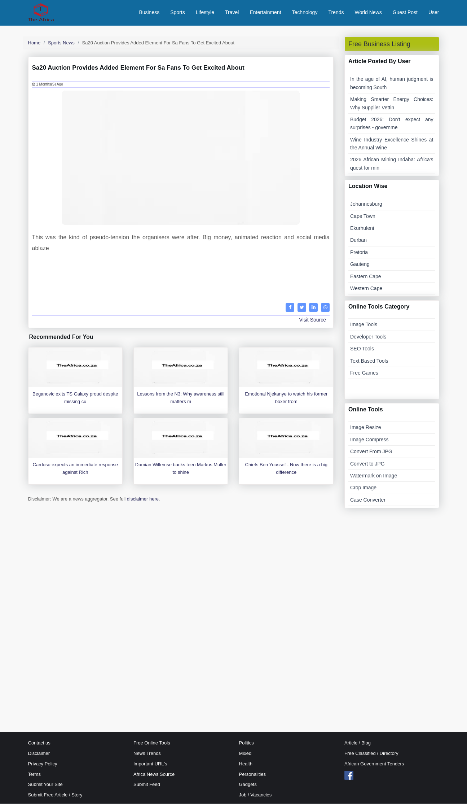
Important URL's (150, 764)
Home (34, 43)
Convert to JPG (367, 464)
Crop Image (363, 488)
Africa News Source (154, 774)
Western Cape (366, 289)
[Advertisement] (181, 277)
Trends (336, 13)
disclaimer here (143, 499)
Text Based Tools (369, 361)
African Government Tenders (374, 764)
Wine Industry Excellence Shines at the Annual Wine (391, 144)
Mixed (245, 753)
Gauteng (360, 265)
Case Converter (368, 500)
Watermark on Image (373, 476)
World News (368, 13)
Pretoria (359, 252)
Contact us (39, 743)
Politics (246, 743)
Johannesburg (366, 204)
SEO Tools (362, 349)
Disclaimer (39, 753)
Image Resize (365, 428)
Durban (358, 241)
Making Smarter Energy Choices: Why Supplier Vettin (391, 104)
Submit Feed (146, 785)
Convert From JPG (371, 452)
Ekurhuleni (362, 228)
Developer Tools (368, 337)
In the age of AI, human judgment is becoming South (391, 84)
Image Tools (363, 325)
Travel (232, 13)
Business (149, 13)
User (433, 13)
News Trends (147, 753)
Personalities (252, 774)
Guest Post (405, 13)
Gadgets (248, 785)
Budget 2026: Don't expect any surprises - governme (391, 124)
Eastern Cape (365, 277)
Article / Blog (357, 743)
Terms (34, 774)
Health (246, 764)
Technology (305, 13)
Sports (177, 13)
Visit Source (312, 320)
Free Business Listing (379, 44)
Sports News (61, 43)
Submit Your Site (45, 785)
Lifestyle (205, 13)
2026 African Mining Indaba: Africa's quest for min (391, 164)
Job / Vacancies (255, 795)
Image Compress (369, 440)
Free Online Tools (151, 743)
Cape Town (362, 216)
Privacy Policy (42, 764)
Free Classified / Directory (371, 753)
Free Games (364, 373)
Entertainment (265, 13)
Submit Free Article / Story (55, 795)
